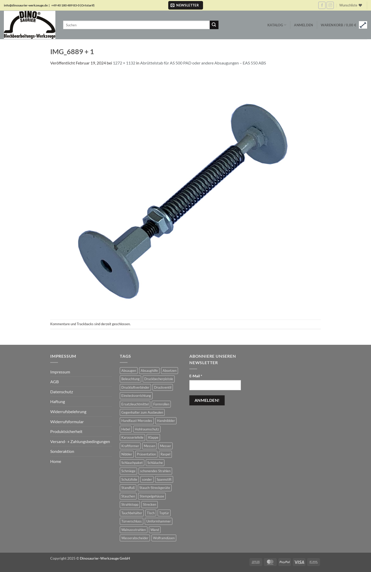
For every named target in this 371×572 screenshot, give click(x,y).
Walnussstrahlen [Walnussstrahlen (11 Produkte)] (133, 530)
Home (55, 461)
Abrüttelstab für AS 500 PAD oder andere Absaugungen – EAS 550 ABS (203, 62)
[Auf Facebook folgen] (322, 5)
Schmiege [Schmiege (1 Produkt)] (128, 471)
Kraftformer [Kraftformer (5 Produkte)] (130, 446)
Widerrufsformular (67, 421)
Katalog (276, 24)
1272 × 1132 (124, 62)
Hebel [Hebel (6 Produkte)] (125, 429)
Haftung (57, 401)
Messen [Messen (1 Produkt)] (149, 446)
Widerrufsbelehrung (68, 411)
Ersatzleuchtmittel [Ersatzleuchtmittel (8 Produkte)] (135, 404)
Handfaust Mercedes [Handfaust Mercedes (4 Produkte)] (136, 421)
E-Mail (195, 376)
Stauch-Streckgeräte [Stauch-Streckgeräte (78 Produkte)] (154, 488)
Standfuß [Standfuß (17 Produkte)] (128, 488)
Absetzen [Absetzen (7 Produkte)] (169, 371)
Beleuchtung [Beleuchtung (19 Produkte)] (130, 379)
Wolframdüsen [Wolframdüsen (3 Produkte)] (164, 538)
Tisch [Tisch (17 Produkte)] (151, 513)
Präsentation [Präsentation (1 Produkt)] (146, 454)
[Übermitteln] (214, 25)
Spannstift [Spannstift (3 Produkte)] (164, 479)
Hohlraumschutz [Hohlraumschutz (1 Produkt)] (147, 429)
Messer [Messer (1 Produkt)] (165, 446)
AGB (54, 381)
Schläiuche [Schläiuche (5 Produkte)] (155, 463)
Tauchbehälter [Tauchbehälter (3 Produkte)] (131, 513)
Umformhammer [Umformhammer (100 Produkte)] (158, 521)
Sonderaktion (62, 451)
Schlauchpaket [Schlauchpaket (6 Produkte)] (132, 463)
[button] (185, 5)
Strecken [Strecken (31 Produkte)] (149, 504)
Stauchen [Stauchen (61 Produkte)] (128, 496)
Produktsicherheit (66, 431)
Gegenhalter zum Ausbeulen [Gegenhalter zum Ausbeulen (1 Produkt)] (142, 412)
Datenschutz (61, 391)
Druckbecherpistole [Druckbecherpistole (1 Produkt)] (158, 379)
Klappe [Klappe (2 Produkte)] (153, 437)
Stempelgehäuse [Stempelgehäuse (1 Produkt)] (152, 496)
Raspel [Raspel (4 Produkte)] (165, 454)
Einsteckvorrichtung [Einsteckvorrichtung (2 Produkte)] (136, 396)
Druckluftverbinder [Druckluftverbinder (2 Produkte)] (135, 387)
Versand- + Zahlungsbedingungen (80, 441)
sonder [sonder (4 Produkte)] (147, 479)
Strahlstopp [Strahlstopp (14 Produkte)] (129, 504)
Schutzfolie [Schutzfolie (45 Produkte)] (129, 479)
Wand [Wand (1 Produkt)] (154, 530)
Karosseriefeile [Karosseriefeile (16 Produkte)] (132, 437)
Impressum (60, 371)
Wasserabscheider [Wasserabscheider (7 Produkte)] (134, 538)
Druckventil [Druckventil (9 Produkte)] (162, 387)
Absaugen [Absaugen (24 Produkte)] (128, 371)
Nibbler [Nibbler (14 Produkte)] (126, 454)
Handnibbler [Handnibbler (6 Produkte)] (166, 421)
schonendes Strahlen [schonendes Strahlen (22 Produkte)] (155, 471)
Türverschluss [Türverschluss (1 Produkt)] (131, 521)
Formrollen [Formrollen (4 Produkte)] (161, 404)
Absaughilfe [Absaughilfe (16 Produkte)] (149, 371)
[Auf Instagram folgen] (330, 5)
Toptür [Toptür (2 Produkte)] (164, 513)
